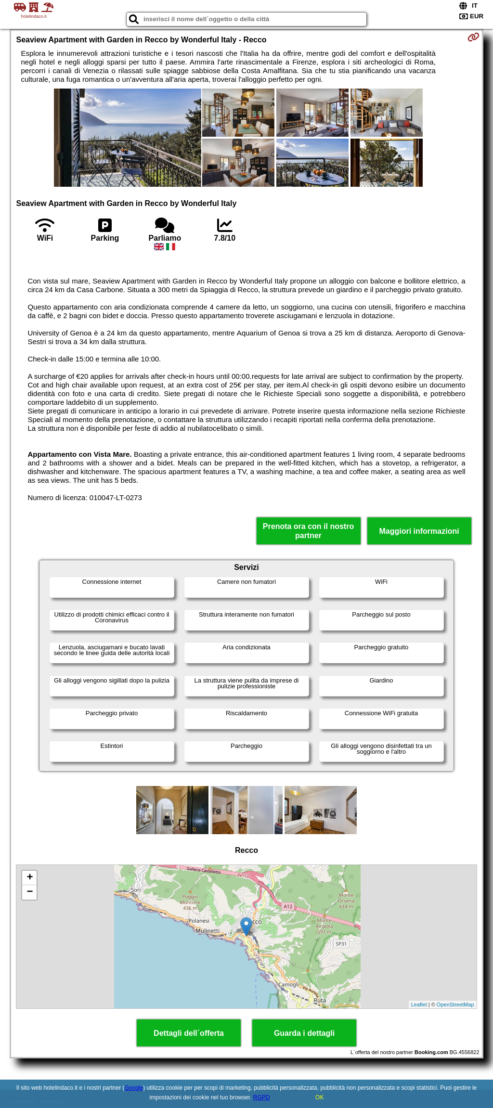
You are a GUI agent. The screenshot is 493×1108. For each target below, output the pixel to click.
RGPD (261, 1097)
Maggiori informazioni (419, 531)
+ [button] (29, 878)
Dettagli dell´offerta (189, 1033)
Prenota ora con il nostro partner (308, 531)
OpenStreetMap (455, 1004)
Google (134, 1087)
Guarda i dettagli (304, 1033)
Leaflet (419, 1004)
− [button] (29, 892)
